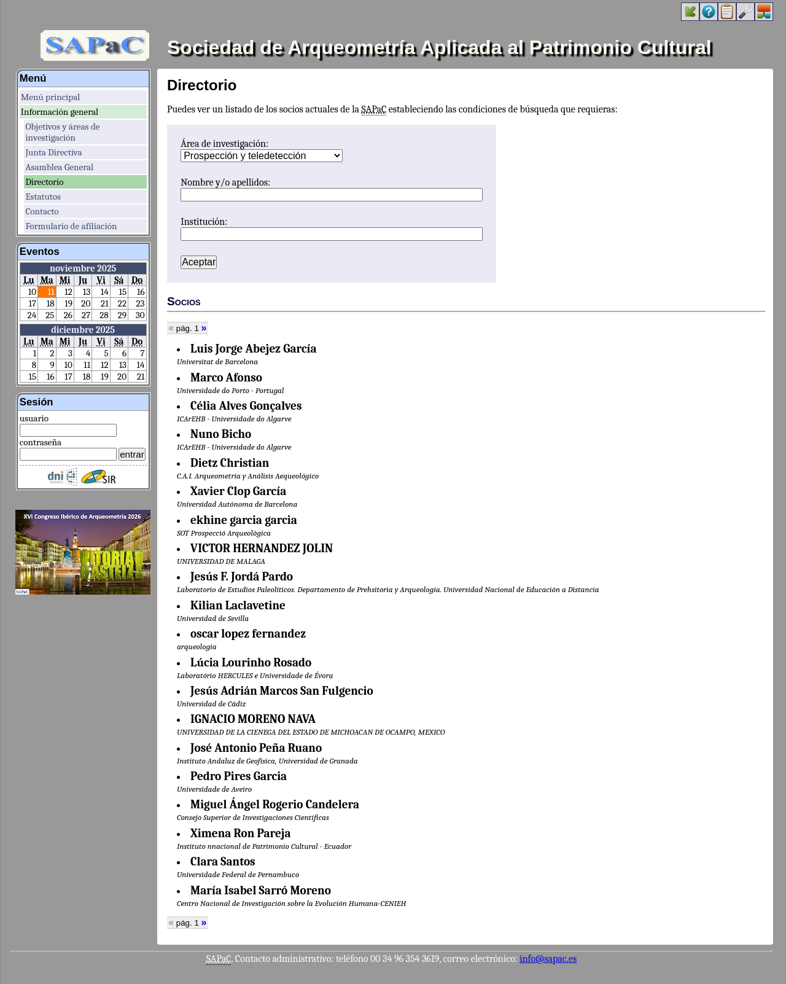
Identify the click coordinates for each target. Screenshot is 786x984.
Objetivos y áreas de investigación (62, 132)
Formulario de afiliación (71, 226)
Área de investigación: (224, 143)
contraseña (40, 442)
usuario (34, 418)
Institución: (204, 221)
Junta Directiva (53, 152)
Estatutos (43, 196)
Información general (59, 111)
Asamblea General (59, 167)
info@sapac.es (548, 958)
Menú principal (50, 97)
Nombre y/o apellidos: (225, 182)
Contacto (41, 211)
